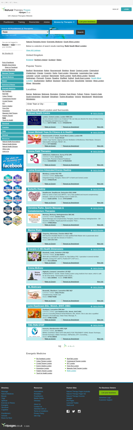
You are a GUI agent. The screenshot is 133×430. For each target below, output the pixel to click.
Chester (40, 73)
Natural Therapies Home (36, 42)
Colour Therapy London (44, 361)
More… (16, 2)
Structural (5, 123)
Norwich (92, 76)
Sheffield (63, 78)
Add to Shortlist (98, 113)
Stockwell (45, 97)
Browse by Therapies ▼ (64, 22)
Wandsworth (87, 97)
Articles (47, 22)
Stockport (57, 81)
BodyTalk (5, 94)
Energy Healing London (43, 366)
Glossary (37, 401)
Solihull (71, 78)
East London (63, 73)
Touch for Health (7, 120)
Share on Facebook (11, 67)
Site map (37, 416)
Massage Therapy (8, 73)
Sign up (115, 9)
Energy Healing (7, 106)
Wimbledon (30, 99)
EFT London (71, 363)
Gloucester (73, 73)
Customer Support (105, 400)
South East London (82, 78)
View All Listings (33, 50)
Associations (38, 391)
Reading (55, 78)
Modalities (37, 394)
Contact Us (38, 407)
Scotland (52, 60)
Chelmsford (94, 70)
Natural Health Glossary (10, 146)
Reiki (4, 118)
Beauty (4, 81)
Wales (58, 60)
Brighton (65, 70)
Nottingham (30, 78)
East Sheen (71, 94)
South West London (72, 42)
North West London (80, 76)
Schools (4, 416)
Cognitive (5, 127)
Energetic (4, 405)
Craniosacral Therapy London (76, 361)
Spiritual (5, 135)
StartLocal (70, 405)
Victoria (78, 97)
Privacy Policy (39, 413)
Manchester (54, 76)
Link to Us (5, 151)
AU (2, 2)
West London (98, 81)
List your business (87, 22)
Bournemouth (55, 70)
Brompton (54, 94)
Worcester (36, 83)
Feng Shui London (73, 366)
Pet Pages (70, 401)
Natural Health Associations (11, 141)
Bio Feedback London (43, 358)
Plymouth (40, 78)
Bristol (72, 70)
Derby (55, 73)
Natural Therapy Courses (75, 396)
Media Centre (39, 398)
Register (5, 45)
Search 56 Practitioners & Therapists (17, 29)
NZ (11, 2)
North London (65, 76)
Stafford (49, 81)
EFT (3, 103)
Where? (53, 29)
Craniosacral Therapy (9, 98)
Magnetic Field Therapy (10, 113)
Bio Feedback (6, 91)
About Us (37, 404)
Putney (87, 94)
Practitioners (9, 22)
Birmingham (38, 70)
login (13, 45)
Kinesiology (6, 111)
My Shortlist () (7, 53)
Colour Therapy (7, 96)
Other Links (6, 149)
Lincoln (37, 76)
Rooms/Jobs (34, 22)
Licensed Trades (72, 403)
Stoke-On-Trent (68, 81)
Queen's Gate (96, 94)
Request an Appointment (71, 127)
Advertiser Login (105, 398)
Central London (82, 70)
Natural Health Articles (9, 144)
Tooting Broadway (66, 97)
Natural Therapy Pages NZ (76, 394)
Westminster (98, 97)
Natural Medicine (8, 77)
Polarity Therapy (7, 115)
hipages (69, 398)
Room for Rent (6, 418)
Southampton (39, 81)
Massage (4, 391)
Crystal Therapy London (44, 363)
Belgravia (45, 94)
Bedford (29, 70)
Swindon (88, 81)
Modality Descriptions (9, 65)
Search (80, 32)
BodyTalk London (72, 358)
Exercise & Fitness (8, 84)
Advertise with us (40, 409)
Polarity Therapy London (44, 371)
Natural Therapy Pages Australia (78, 391)
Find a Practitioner (8, 62)
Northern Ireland (40, 60)
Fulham (80, 94)
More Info (100, 127)
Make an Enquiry (50, 127)
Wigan (28, 83)
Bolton (46, 70)
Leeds (96, 73)
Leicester (30, 76)
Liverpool (45, 76)
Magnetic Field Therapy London (77, 368)
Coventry (47, 73)
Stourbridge (79, 81)
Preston (48, 78)
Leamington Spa (85, 73)
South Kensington (33, 97)
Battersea (37, 94)
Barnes (29, 94)
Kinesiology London (42, 368)
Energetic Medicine (8, 88)
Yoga (4, 131)
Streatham (54, 97)
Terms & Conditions (41, 411)
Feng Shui (5, 108)
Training (21, 22)
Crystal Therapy (7, 101)
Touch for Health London (44, 373)
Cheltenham (31, 73)
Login (126, 9)
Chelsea (62, 94)
